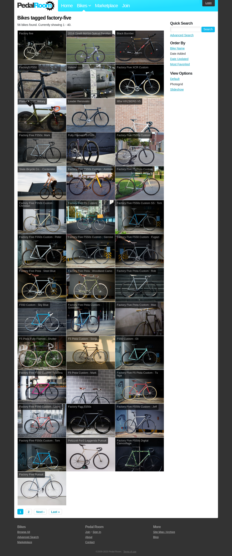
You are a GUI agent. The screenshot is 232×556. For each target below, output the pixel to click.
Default (175, 79)
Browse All (23, 532)
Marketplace (106, 5)
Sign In (97, 532)
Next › (40, 512)
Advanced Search (182, 35)
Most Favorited (180, 64)
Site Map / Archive (164, 532)
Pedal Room (36, 6)
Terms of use (129, 551)
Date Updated (179, 59)
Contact (89, 542)
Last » (55, 512)
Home (67, 5)
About (88, 537)
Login (208, 2)
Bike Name (177, 48)
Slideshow (177, 89)
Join (126, 5)
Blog (156, 537)
